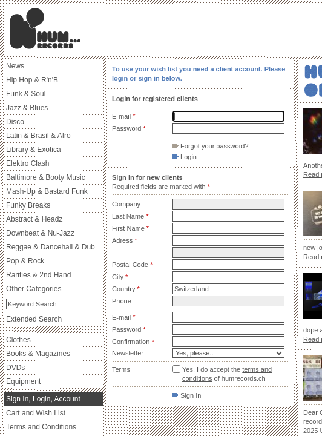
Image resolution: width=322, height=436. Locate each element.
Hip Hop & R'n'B (32, 80)
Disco (15, 121)
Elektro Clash (27, 163)
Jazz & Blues (27, 108)
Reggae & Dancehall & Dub (50, 247)
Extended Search (34, 319)
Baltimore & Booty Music (45, 177)
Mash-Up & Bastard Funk (47, 191)
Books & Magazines (38, 353)
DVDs (15, 367)
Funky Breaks (28, 205)
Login (184, 156)
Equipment (23, 381)
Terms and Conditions (41, 427)
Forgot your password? (210, 146)
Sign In (186, 395)
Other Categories (33, 289)
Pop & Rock (25, 261)
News (15, 66)
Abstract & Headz (34, 219)
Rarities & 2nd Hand (38, 275)
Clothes (18, 339)
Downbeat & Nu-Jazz (40, 233)
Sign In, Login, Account (43, 399)
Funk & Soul (25, 94)
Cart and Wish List (35, 413)
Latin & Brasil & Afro (38, 135)
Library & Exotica (33, 149)
